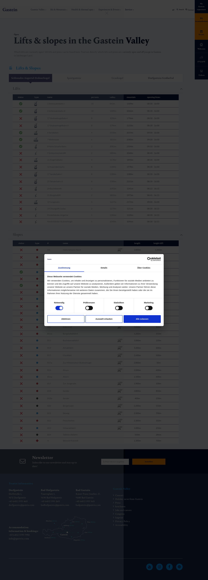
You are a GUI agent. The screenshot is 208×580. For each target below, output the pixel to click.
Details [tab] (104, 268)
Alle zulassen (142, 319)
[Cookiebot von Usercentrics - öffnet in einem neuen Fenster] (149, 259)
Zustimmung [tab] (64, 268)
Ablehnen (65, 319)
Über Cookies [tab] (143, 268)
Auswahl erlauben (104, 319)
